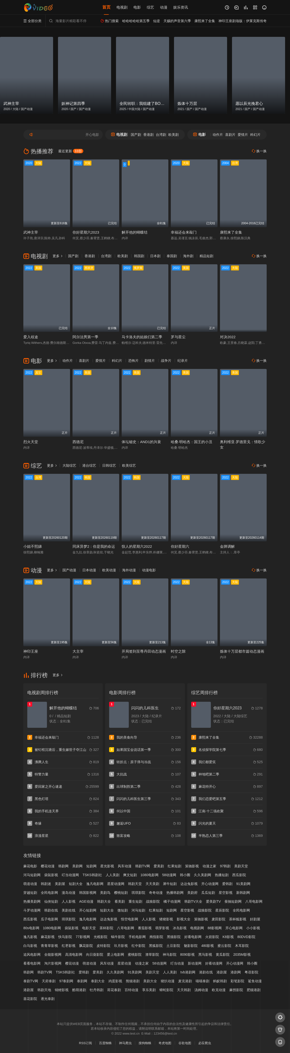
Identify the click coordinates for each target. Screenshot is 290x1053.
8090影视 (187, 954)
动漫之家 (209, 866)
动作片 (218, 135)
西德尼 (78, 442)
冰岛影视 (180, 928)
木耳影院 (242, 946)
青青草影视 (49, 946)
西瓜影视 (30, 919)
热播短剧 (222, 875)
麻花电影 (30, 866)
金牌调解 (227, 546)
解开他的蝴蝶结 (134, 232)
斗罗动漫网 (32, 910)
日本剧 (155, 256)
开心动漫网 (209, 884)
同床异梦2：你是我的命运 (93, 546)
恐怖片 (133, 361)
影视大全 (183, 919)
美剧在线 (68, 910)
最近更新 (70, 151)
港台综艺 (89, 465)
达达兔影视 (189, 884)
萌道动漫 (30, 884)
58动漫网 (169, 875)
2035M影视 (242, 954)
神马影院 (169, 954)
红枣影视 (68, 946)
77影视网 (83, 937)
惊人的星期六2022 (137, 546)
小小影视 (253, 928)
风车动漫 (124, 866)
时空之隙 (178, 651)
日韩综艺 (109, 465)
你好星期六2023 (85, 232)
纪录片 (182, 361)
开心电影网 (234, 928)
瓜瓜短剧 (208, 893)
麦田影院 (218, 919)
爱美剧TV (213, 901)
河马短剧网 (32, 875)
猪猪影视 (166, 919)
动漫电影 (149, 570)
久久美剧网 (202, 875)
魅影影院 (191, 946)
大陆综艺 (69, 465)
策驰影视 (192, 866)
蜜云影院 (224, 946)
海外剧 (188, 256)
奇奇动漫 (156, 893)
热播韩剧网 (175, 893)
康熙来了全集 (231, 232)
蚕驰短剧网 (233, 901)
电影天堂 (89, 928)
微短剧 (122, 910)
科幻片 (255, 135)
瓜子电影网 (49, 919)
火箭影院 (212, 937)
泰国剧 (172, 256)
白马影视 (30, 946)
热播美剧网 (32, 901)
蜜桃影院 (135, 954)
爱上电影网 (115, 954)
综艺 (150, 7)
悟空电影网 (129, 919)
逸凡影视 (30, 937)
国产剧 (136, 135)
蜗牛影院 (118, 937)
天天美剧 (152, 884)
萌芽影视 (162, 928)
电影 (137, 7)
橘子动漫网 (172, 901)
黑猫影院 (174, 937)
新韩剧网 (243, 893)
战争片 (166, 361)
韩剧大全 (104, 901)
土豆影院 (173, 946)
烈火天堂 (30, 442)
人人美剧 (112, 875)
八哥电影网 (253, 901)
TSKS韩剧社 (92, 875)
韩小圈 (185, 875)
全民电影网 (49, 893)
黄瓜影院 (223, 954)
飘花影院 (86, 946)
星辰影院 (222, 910)
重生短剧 (135, 901)
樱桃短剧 (121, 893)
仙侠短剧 (51, 901)
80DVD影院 (246, 937)
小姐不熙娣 (32, 546)
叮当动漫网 (70, 875)
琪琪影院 (138, 893)
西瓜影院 (239, 875)
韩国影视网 (87, 893)
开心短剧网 (87, 910)
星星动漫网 (115, 884)
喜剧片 (230, 135)
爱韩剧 (227, 884)
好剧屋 (255, 919)
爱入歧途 (30, 337)
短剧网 (91, 866)
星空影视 (225, 893)
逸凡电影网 (94, 884)
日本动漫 (89, 570)
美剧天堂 (241, 866)
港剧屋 (28, 990)
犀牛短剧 (170, 884)
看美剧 (120, 901)
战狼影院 (153, 901)
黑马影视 (205, 954)
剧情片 (150, 361)
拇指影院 (156, 937)
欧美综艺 (129, 465)
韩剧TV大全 (193, 901)
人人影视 (68, 901)
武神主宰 (30, 232)
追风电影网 (32, 954)
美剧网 (77, 866)
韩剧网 (63, 866)
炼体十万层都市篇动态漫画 (242, 651)
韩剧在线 (51, 910)
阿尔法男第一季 (85, 337)
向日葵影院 (94, 954)
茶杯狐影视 (237, 919)
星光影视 (107, 866)
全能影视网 (52, 954)
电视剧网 (197, 928)
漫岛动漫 (68, 893)
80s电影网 (31, 928)
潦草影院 (152, 954)
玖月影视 (121, 946)
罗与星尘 (178, 337)
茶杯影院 (106, 928)
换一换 (259, 151)
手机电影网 (137, 937)
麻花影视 (48, 937)
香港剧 (148, 135)
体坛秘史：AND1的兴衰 (141, 442)
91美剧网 (243, 884)
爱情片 (243, 135)
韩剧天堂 (135, 884)
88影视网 (215, 928)
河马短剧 (138, 910)
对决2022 (227, 337)
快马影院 (65, 937)
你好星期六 (180, 546)
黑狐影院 (156, 946)
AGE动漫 (86, 901)
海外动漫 (129, 570)
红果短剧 (174, 866)
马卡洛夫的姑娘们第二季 (142, 337)
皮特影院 (103, 946)
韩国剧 (139, 256)
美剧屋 (60, 884)
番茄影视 (145, 928)
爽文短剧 (130, 875)
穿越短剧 (30, 893)
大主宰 (78, 651)
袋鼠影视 (51, 875)
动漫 (163, 7)
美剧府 (192, 893)
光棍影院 (100, 937)
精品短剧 (206, 256)
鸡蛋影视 (115, 981)
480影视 (207, 946)
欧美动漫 (109, 570)
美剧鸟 (105, 893)
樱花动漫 (48, 866)
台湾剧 (161, 135)
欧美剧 (173, 135)
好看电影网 (193, 937)
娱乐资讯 (180, 7)
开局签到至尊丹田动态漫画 (144, 651)
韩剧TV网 (142, 866)
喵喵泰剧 (202, 981)
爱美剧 (159, 866)
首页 (106, 7)
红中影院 (138, 946)
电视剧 (122, 7)
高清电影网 (73, 954)
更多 (58, 256)
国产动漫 (69, 570)
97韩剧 (225, 866)
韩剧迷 (46, 884)
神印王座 (30, 651)
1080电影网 (150, 875)
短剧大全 (76, 884)
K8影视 (228, 937)
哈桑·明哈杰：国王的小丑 (191, 442)
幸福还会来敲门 (184, 232)
